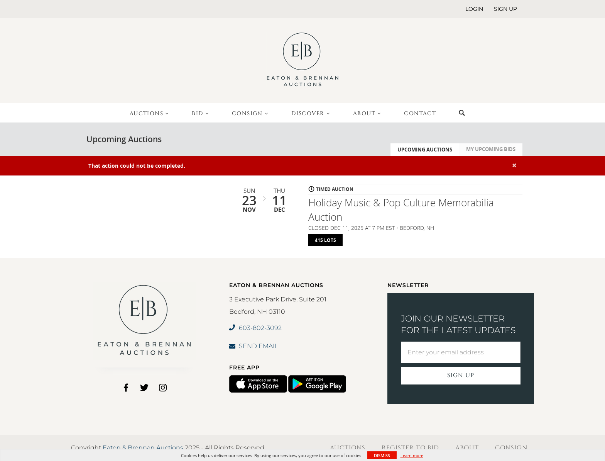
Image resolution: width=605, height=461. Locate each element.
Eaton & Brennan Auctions (143, 447)
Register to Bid (410, 448)
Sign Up (460, 375)
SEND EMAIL (253, 346)
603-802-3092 (255, 328)
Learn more (412, 455)
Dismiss (382, 455)
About (467, 448)
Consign (511, 448)
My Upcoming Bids (490, 149)
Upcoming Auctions (424, 149)
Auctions (347, 448)
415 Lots (325, 240)
